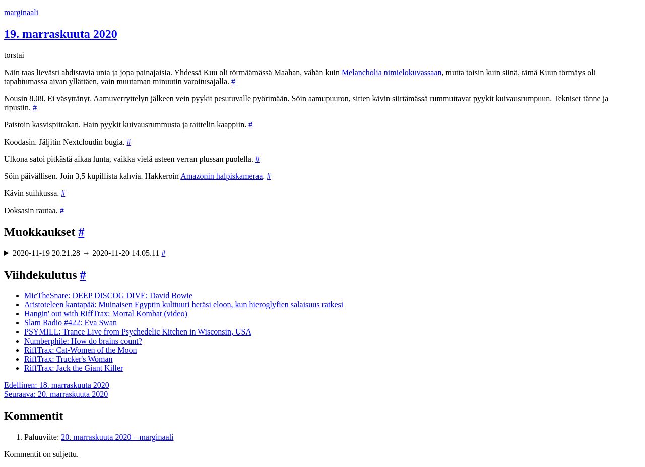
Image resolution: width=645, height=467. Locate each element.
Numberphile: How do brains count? (83, 341)
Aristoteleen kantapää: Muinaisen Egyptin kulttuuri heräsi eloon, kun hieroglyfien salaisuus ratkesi (183, 304)
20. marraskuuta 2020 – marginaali (117, 437)
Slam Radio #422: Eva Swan (70, 322)
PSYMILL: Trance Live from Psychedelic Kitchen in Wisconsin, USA (137, 331)
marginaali (21, 12)
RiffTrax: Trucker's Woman (68, 359)
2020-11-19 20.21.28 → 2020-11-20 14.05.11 (89, 253)
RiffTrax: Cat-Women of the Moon (80, 350)
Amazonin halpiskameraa (221, 176)
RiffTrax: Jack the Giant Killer (73, 368)
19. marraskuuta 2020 (60, 33)
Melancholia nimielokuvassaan (392, 72)
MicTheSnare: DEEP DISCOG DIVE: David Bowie (108, 295)
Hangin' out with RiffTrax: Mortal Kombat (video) (105, 313)
